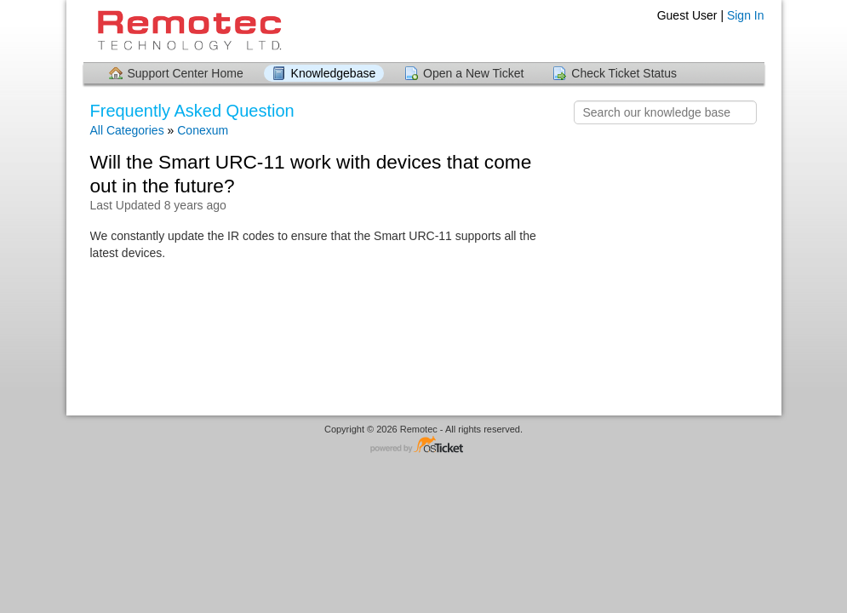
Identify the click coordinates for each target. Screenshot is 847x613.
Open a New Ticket (473, 73)
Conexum (202, 130)
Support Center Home (185, 73)
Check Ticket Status (624, 73)
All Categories (127, 130)
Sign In (745, 15)
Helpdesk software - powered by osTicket (424, 445)
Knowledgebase (333, 73)
